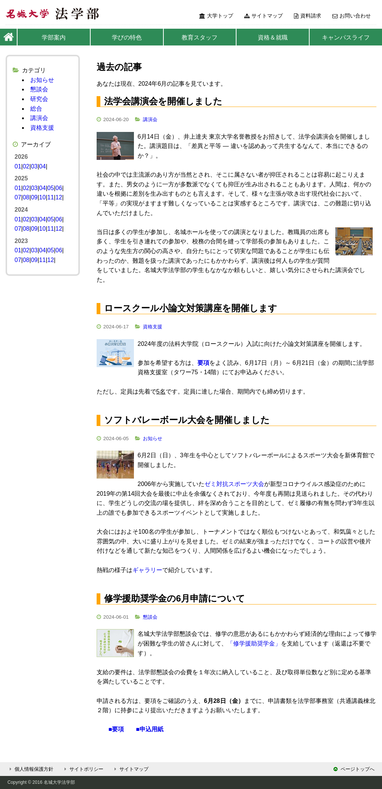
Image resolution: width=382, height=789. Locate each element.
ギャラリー (147, 570)
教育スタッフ (199, 37)
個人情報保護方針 (30, 769)
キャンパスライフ (346, 37)
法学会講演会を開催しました (163, 101)
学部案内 (54, 37)
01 (18, 166)
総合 (36, 108)
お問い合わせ (351, 16)
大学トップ (216, 16)
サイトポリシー (82, 769)
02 (26, 166)
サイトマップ (263, 16)
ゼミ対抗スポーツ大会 (234, 484)
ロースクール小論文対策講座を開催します (190, 308)
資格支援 (152, 326)
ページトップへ (354, 769)
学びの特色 (127, 37)
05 (50, 188)
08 (26, 197)
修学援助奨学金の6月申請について (174, 598)
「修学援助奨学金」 (254, 643)
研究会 (39, 99)
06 (59, 188)
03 (34, 166)
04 (42, 166)
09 (34, 197)
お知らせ (152, 438)
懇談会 (150, 617)
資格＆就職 (273, 37)
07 (18, 197)
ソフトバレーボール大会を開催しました (187, 420)
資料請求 (307, 16)
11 (50, 197)
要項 (203, 363)
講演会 (150, 119)
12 (59, 197)
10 (42, 197)
